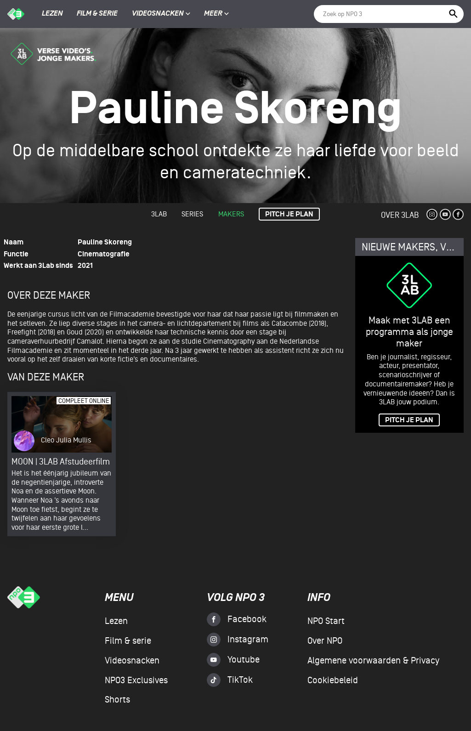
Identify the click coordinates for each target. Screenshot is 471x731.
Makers (231, 214)
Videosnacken (158, 14)
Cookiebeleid (332, 680)
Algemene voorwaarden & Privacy (373, 661)
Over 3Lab (400, 214)
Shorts (117, 700)
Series (192, 214)
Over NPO (324, 641)
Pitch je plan (289, 214)
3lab (159, 214)
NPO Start (326, 621)
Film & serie (97, 14)
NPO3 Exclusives (136, 680)
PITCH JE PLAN (409, 420)
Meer (216, 14)
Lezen (52, 14)
